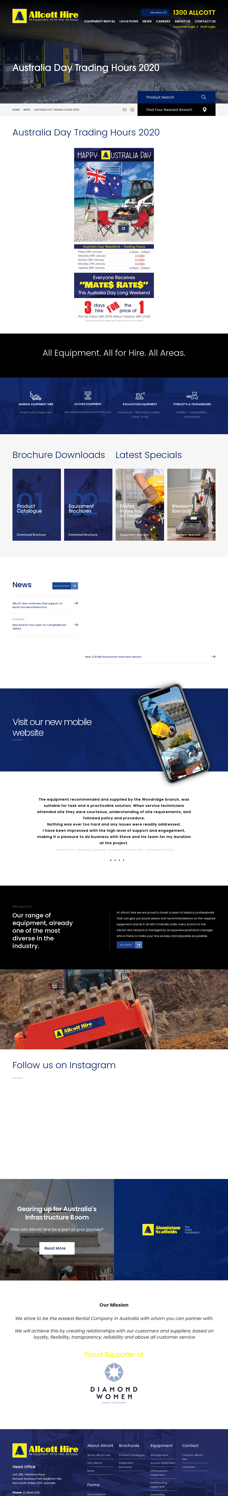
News (147, 21)
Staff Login (208, 27)
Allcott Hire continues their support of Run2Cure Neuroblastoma (37, 605)
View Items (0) (158, 12)
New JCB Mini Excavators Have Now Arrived (113, 657)
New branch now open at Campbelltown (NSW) (39, 627)
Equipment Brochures (126, 1421)
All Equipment (159, 1411)
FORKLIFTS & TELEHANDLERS (192, 404)
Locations (129, 21)
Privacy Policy (104, 1490)
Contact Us (205, 21)
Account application (94, 1464)
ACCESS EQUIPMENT (88, 404)
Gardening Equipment (158, 1453)
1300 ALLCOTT (194, 12)
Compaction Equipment (159, 1429)
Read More (55, 1204)
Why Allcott (94, 1419)
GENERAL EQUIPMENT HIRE (35, 404)
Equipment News (61, 586)
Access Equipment (163, 1419)
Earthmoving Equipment (159, 1441)
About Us (182, 21)
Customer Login (184, 27)
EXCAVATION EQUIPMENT (140, 404)
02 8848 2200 (31, 1448)
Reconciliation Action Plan (96, 1452)
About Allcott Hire (99, 1411)
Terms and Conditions (76, 1490)
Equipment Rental (99, 21)
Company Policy (128, 1490)
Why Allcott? (126, 945)
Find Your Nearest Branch (169, 109)
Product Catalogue (132, 1411)
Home (16, 109)
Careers (163, 21)
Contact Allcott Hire (192, 1413)
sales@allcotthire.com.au (38, 1453)
